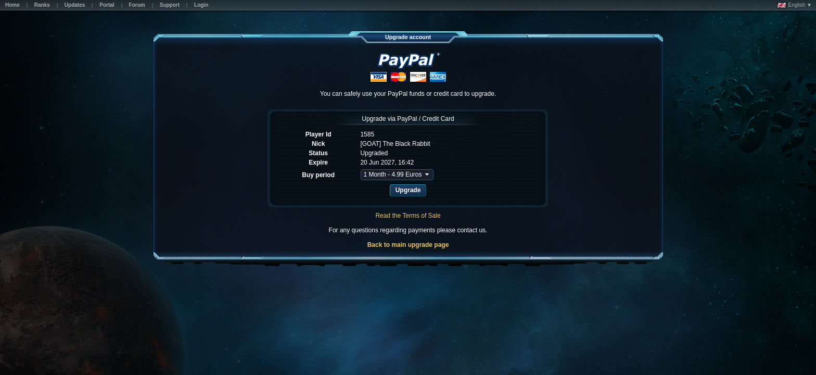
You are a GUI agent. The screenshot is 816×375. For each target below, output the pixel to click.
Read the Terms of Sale (407, 215)
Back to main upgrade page (408, 244)
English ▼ (794, 5)
